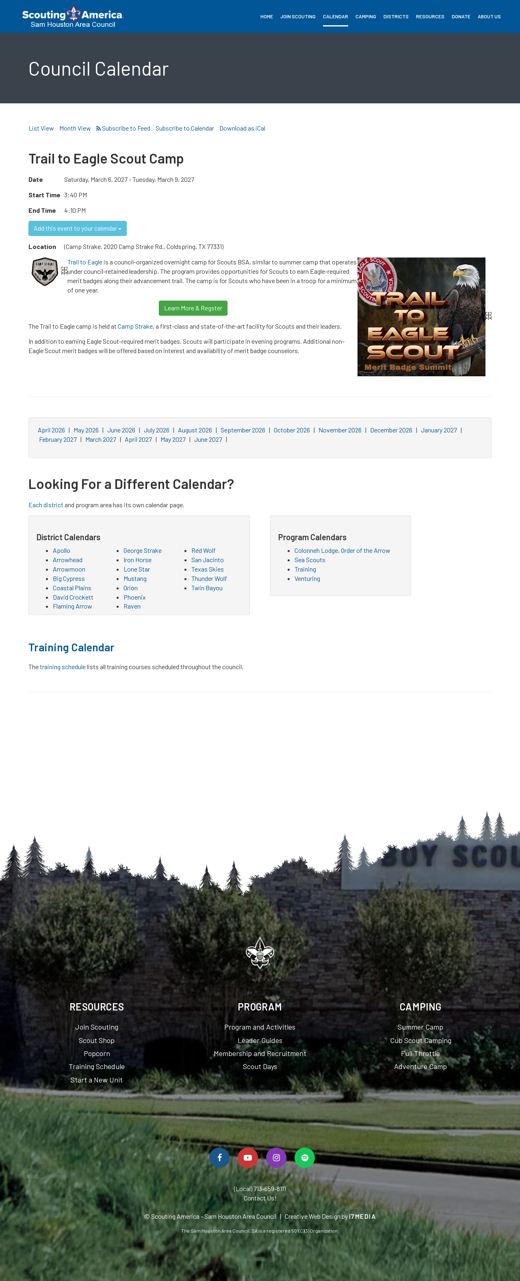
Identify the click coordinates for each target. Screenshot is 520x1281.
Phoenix (135, 597)
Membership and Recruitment (260, 1053)
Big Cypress (69, 578)
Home (266, 16)
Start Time (44, 195)
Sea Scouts (310, 559)
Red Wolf (203, 550)
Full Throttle (420, 1053)
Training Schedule (97, 1066)
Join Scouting (298, 16)
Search (508, 16)
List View (41, 128)
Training (305, 569)
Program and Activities (259, 1026)
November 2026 (340, 430)
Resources (430, 16)
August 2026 (195, 430)
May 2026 (86, 430)
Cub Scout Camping (420, 1040)
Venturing (307, 578)
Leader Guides (260, 1040)
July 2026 (156, 430)
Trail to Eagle (84, 262)
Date (35, 179)
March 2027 (100, 439)
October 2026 (292, 430)
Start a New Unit (97, 1079)
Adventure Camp (420, 1066)
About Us (489, 16)
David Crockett (73, 597)
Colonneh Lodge (316, 550)
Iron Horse (138, 559)
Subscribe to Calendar (185, 128)
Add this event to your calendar (77, 228)
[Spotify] (305, 1158)
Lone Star (137, 569)
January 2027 (439, 430)
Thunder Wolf (209, 578)
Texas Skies (207, 569)
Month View (75, 128)
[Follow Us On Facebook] (219, 1158)
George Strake (143, 550)
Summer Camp (420, 1026)
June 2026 (121, 430)
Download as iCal (242, 128)
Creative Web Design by (330, 1216)
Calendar (335, 16)
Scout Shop (97, 1040)
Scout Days (260, 1066)
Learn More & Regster (193, 308)
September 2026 (243, 430)
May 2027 (173, 439)
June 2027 (208, 439)
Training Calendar (71, 646)
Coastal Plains (72, 587)
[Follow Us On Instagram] (276, 1158)
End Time (42, 210)
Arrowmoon (69, 569)
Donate (461, 16)
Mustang (135, 578)
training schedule (63, 666)
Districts (396, 16)
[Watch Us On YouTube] (248, 1158)
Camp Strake (135, 326)
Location (42, 246)
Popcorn (97, 1053)
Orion (131, 587)
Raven (132, 606)
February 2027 (58, 439)
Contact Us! (260, 1198)
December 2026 (391, 430)
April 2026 (51, 430)
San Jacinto (207, 559)
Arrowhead (67, 559)
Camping (365, 16)
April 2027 (138, 439)
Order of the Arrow (365, 550)
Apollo (61, 550)
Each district (45, 504)
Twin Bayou (207, 587)
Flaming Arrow (72, 606)
